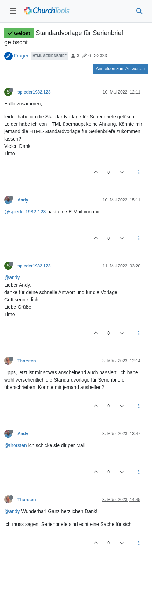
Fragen (21, 55)
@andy (12, 277)
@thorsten (15, 445)
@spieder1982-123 (25, 211)
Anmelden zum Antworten (120, 68)
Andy (22, 200)
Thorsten (26, 360)
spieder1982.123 (34, 92)
